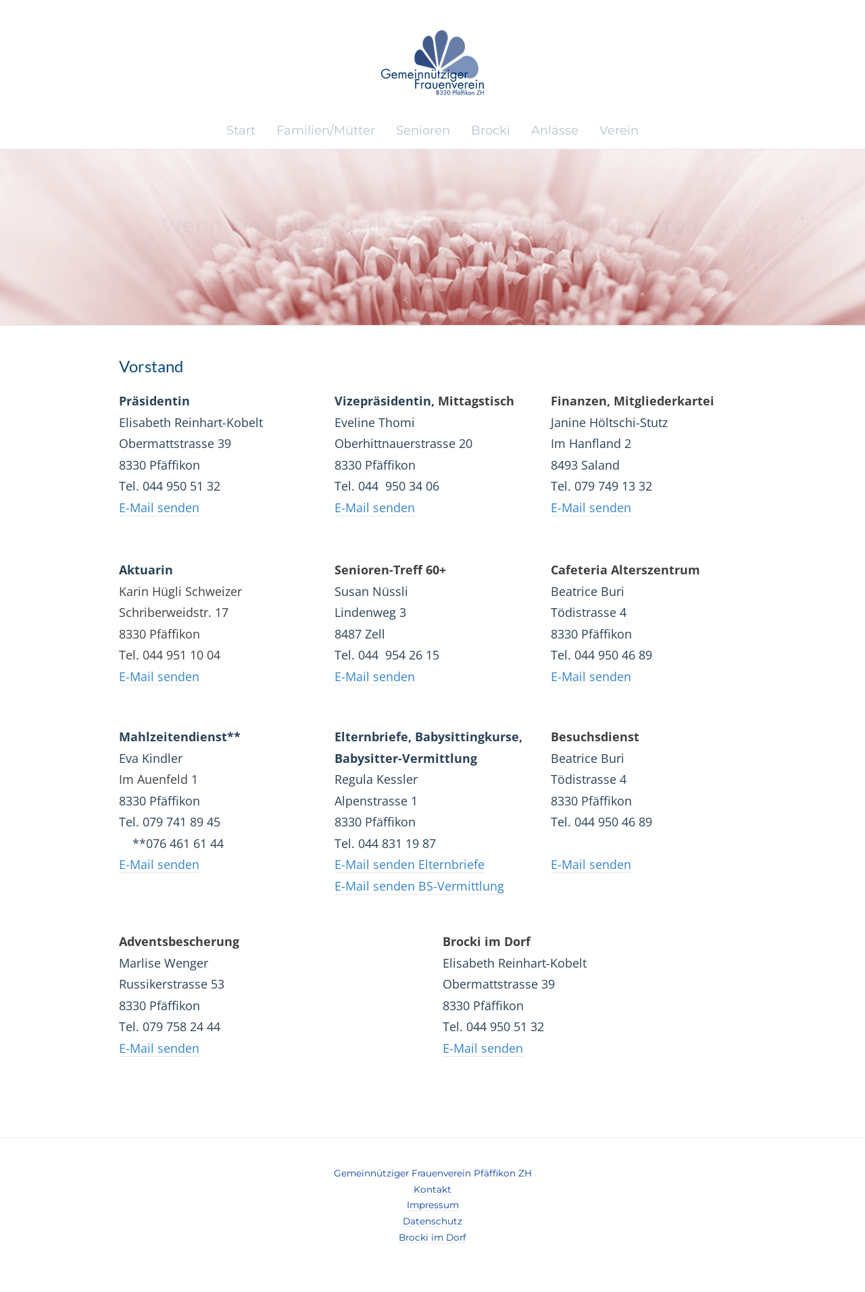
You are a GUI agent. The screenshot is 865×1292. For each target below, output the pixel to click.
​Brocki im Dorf (432, 1237)
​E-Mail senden (159, 507)
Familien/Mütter (325, 130)
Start (240, 130)
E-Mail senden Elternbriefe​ (410, 864)
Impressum (433, 1204)
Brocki (490, 130)
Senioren (423, 130)
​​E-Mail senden (375, 507)
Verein (619, 130)
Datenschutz (432, 1221)
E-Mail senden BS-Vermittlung (419, 886)
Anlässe (554, 130)
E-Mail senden (159, 676)
